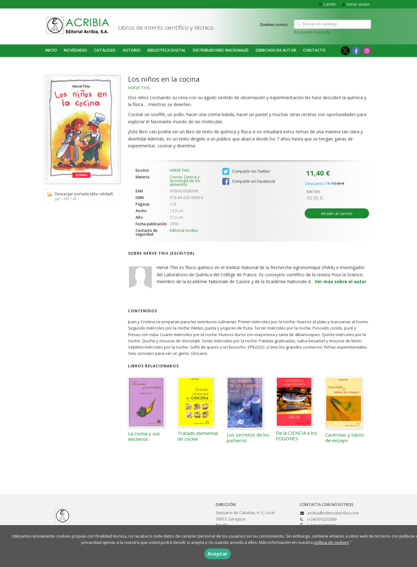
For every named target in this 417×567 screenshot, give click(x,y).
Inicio (51, 50)
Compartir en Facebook (248, 181)
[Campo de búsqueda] (332, 24)
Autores (132, 50)
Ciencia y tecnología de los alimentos (185, 180)
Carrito (327, 4)
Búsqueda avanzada (312, 32)
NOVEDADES (75, 50)
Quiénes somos (274, 24)
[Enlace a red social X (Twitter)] (345, 50)
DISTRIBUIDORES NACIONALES (221, 50)
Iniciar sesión (356, 4)
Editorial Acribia (184, 230)
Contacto (314, 50)
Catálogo (105, 50)
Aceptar (218, 553)
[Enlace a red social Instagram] (366, 50)
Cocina (176, 177)
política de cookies (331, 542)
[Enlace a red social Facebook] (356, 50)
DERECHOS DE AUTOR (276, 50)
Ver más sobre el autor (340, 281)
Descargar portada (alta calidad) (80, 196)
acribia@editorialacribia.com (333, 513)
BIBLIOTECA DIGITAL (166, 50)
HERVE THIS (139, 87)
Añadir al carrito (337, 213)
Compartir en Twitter (246, 171)
